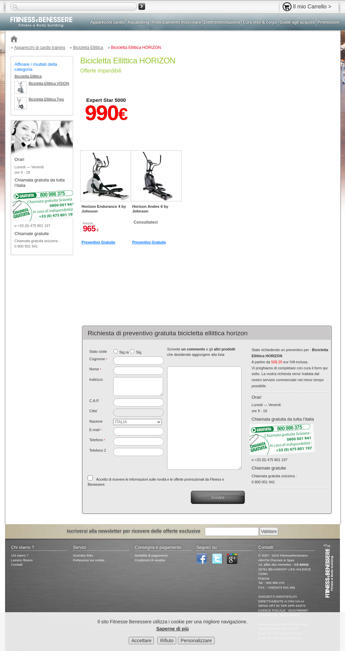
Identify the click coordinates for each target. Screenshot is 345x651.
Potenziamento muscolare (176, 22)
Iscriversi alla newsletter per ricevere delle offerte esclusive (133, 531)
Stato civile (98, 351)
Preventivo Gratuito (98, 242)
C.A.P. (94, 401)
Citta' (93, 411)
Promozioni (328, 22)
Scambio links (83, 555)
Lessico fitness (22, 560)
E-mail (95, 430)
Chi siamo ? (19, 555)
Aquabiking (138, 22)
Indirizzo (96, 379)
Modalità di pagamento (151, 555)
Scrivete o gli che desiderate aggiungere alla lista (201, 352)
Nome (95, 369)
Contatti (17, 564)
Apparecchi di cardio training (39, 47)
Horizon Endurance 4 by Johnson (104, 208)
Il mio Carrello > (312, 6)
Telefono (97, 440)
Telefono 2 (97, 450)
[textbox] (138, 402)
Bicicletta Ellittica (88, 47)
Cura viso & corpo (260, 22)
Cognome (98, 359)
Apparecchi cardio (107, 22)
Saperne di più (172, 628)
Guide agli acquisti (297, 22)
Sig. (139, 352)
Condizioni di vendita (150, 560)
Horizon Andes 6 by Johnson (150, 208)
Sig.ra (124, 352)
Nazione (96, 421)
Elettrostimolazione (222, 22)
